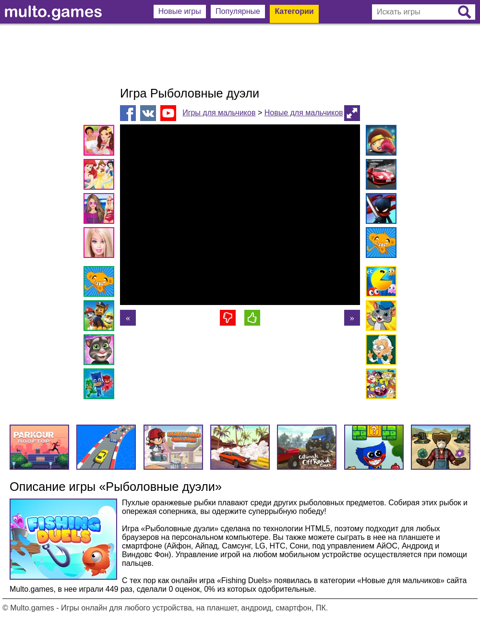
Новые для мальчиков (303, 113)
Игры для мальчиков (218, 113)
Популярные (238, 11)
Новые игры (179, 11)
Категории (294, 11)
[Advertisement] (240, 55)
